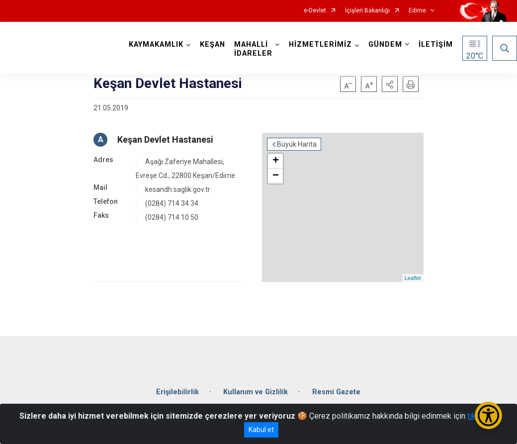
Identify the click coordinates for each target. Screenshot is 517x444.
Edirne (417, 10)
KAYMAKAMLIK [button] (156, 44)
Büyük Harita (297, 144)
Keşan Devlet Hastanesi (165, 139)
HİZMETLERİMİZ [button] (320, 44)
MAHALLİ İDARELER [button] (253, 49)
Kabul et (261, 430)
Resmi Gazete (336, 392)
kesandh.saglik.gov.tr (177, 189)
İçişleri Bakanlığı (367, 10)
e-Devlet (315, 10)
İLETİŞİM (436, 44)
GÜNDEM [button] (385, 44)
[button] (390, 84)
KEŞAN (212, 44)
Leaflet (413, 278)
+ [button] (275, 161)
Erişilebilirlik (177, 392)
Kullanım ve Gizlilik (255, 392)
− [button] (275, 176)
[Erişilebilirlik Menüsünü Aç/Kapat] (488, 415)
